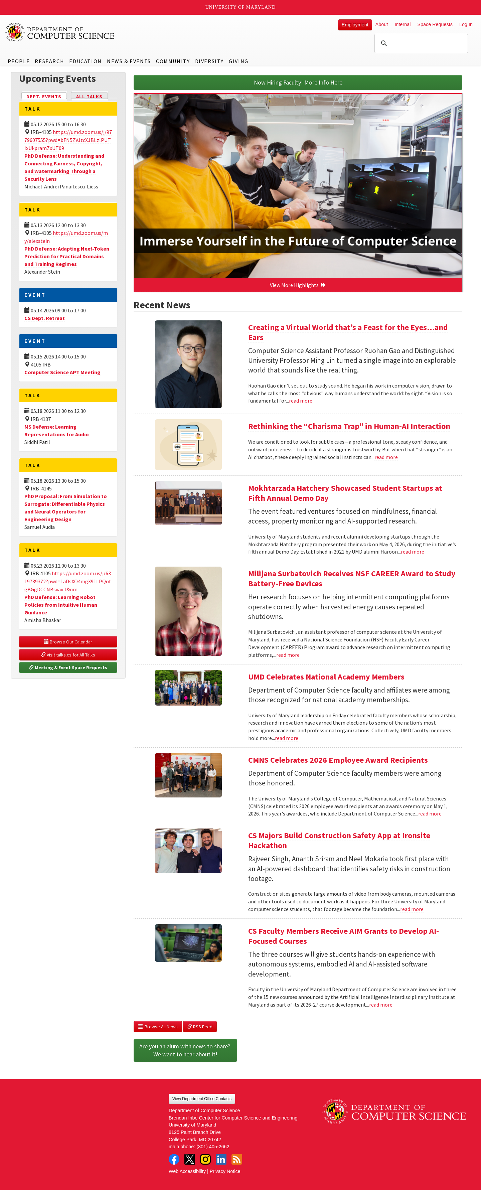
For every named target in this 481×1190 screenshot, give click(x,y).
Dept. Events (46, 96)
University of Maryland (240, 7)
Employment (355, 24)
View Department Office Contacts (201, 1098)
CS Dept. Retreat (44, 318)
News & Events (129, 61)
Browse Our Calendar (68, 642)
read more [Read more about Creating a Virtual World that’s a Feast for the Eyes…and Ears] (300, 400)
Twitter (189, 1159)
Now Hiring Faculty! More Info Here (298, 82)
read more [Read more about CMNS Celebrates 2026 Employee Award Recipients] (430, 813)
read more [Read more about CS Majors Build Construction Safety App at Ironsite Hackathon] (412, 909)
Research (49, 61)
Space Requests (435, 24)
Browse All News (158, 1027)
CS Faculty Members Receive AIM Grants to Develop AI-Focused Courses (343, 936)
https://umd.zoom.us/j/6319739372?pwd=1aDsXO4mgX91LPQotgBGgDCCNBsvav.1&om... (67, 581)
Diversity (209, 61)
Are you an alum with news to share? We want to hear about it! (185, 1050)
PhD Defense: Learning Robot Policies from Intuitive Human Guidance (60, 605)
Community (173, 61)
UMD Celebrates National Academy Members (326, 677)
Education (85, 61)
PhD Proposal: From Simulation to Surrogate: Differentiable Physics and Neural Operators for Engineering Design (65, 508)
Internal (402, 24)
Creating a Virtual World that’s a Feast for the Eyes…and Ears (348, 332)
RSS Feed (199, 1027)
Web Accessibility (187, 1171)
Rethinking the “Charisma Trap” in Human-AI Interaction (349, 426)
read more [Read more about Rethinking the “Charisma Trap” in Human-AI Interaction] (386, 457)
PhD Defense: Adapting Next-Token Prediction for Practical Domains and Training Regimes (66, 256)
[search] (420, 43)
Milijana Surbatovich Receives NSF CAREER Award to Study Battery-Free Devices (352, 578)
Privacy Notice (225, 1171)
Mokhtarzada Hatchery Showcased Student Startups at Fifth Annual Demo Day (345, 493)
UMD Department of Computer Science (60, 32)
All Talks (89, 97)
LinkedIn (221, 1159)
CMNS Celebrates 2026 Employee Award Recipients (338, 760)
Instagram (205, 1159)
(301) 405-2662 (212, 1146)
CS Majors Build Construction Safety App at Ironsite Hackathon (339, 840)
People (19, 61)
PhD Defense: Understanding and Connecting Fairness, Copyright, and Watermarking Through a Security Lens (64, 167)
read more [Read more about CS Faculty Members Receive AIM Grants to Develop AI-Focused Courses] (380, 1004)
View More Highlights (298, 285)
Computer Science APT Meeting (62, 372)
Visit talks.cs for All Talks (68, 655)
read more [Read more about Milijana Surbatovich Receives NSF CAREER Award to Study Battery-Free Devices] (288, 654)
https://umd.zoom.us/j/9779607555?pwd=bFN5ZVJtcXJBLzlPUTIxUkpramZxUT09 (68, 140)
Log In (466, 24)
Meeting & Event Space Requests (68, 667)
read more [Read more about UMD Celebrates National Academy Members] (286, 738)
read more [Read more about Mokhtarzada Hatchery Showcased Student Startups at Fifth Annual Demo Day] (412, 551)
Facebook (174, 1159)
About (381, 24)
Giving (239, 61)
